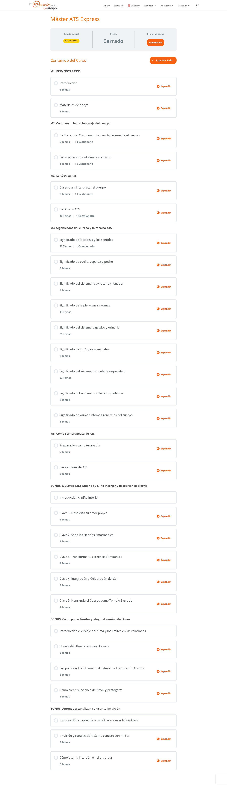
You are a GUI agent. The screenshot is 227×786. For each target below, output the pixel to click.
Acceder (182, 5)
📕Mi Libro (134, 5)
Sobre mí (119, 5)
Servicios (148, 5)
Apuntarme (155, 42)
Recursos (165, 5)
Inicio (107, 5)
